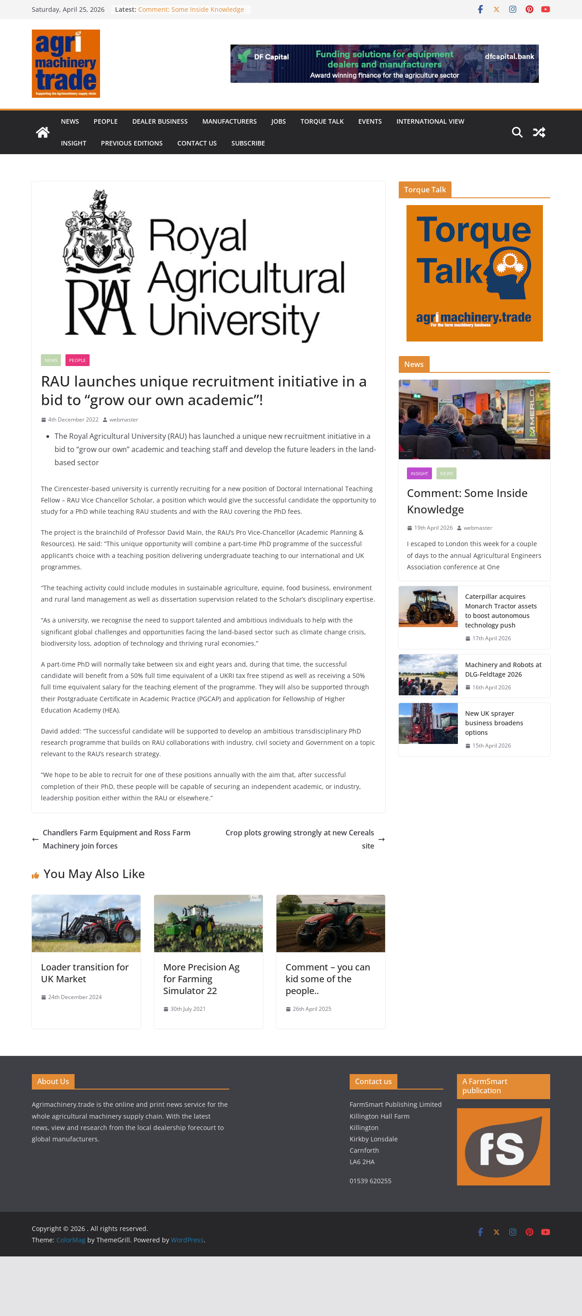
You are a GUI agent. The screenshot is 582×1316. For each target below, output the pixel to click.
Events (370, 121)
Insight (73, 143)
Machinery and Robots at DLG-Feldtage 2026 (503, 669)
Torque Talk (322, 121)
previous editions (132, 143)
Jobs (278, 121)
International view (430, 121)
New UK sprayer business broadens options (494, 723)
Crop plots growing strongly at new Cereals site (305, 839)
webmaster (124, 419)
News (70, 121)
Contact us (197, 143)
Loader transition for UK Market (85, 973)
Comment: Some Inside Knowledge (191, 9)
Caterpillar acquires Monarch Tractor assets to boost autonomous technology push (501, 610)
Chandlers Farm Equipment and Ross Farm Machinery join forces (111, 839)
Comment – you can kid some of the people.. (328, 979)
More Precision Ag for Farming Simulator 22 (201, 979)
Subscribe (248, 143)
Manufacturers (229, 121)
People (106, 121)
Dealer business (160, 121)
